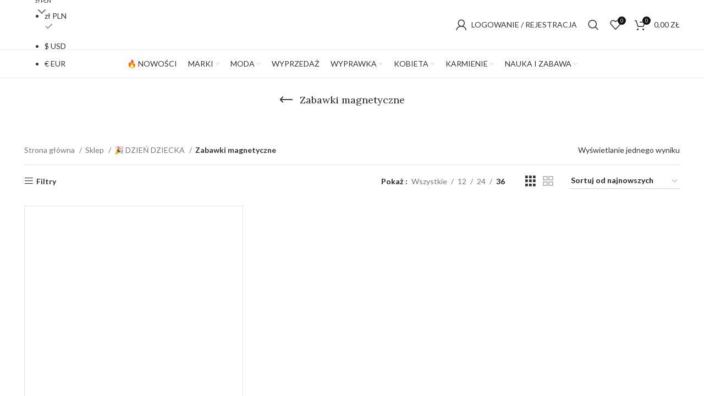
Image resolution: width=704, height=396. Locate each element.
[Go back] (286, 100)
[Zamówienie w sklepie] (625, 181)
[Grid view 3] (530, 181)
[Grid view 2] (548, 181)
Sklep (95, 150)
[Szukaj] (593, 25)
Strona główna (50, 150)
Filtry (46, 181)
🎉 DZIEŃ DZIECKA (150, 150)
